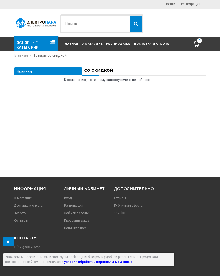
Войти (170, 4)
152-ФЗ (119, 213)
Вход (68, 198)
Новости (20, 213)
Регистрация (190, 4)
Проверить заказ (76, 220)
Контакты (72, 55)
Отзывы (120, 198)
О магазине (92, 44)
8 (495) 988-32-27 (27, 247)
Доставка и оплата (151, 44)
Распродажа (118, 44)
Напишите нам (75, 228)
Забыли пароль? (76, 213)
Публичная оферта (128, 205)
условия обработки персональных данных (98, 262)
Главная (70, 44)
